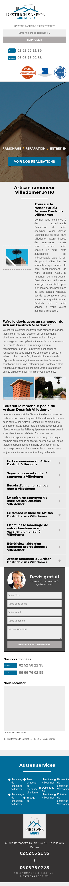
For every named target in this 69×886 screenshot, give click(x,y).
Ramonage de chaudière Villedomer (16, 799)
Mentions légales (34, 876)
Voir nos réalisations (34, 161)
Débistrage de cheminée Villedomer (46, 792)
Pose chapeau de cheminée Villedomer (31, 786)
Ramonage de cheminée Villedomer (16, 784)
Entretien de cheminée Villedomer (61, 799)
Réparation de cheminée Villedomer (61, 784)
